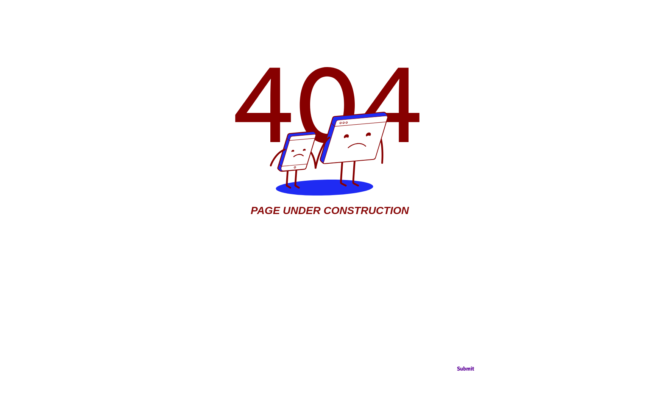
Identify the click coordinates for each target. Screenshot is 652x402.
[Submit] (465, 368)
